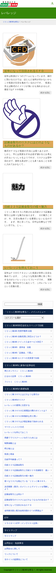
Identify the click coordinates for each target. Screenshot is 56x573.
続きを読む (45, 93)
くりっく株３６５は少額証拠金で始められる (23, 421)
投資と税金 (9, 454)
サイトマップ (10, 536)
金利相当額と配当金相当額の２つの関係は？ (23, 510)
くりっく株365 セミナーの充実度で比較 (21, 358)
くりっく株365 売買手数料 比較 (18, 331)
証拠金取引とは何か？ (14, 494)
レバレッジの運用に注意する (17, 405)
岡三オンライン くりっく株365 (18, 371)
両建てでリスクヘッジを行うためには (20, 438)
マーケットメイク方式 (14, 427)
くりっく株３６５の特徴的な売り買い (20, 416)
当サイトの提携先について (16, 559)
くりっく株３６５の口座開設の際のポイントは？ (25, 410)
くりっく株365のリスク (14, 400)
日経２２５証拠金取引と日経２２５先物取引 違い (26, 470)
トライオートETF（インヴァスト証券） (21, 523)
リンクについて (11, 554)
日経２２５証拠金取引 (14, 465)
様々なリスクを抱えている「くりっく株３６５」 (25, 481)
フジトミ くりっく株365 (15, 382)
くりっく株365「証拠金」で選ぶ (18, 353)
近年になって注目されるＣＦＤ (24, 70)
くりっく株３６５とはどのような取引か (21, 394)
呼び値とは (9, 448)
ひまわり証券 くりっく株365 (17, 376)
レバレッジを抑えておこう (21, 267)
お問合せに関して (12, 549)
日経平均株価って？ (13, 459)
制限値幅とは (10, 443)
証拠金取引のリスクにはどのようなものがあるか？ (27, 144)
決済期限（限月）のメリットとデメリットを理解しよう (26, 488)
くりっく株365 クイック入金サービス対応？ (23, 342)
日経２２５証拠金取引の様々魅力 (25, 206)
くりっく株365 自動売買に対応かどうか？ (22, 336)
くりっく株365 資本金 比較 (17, 347)
